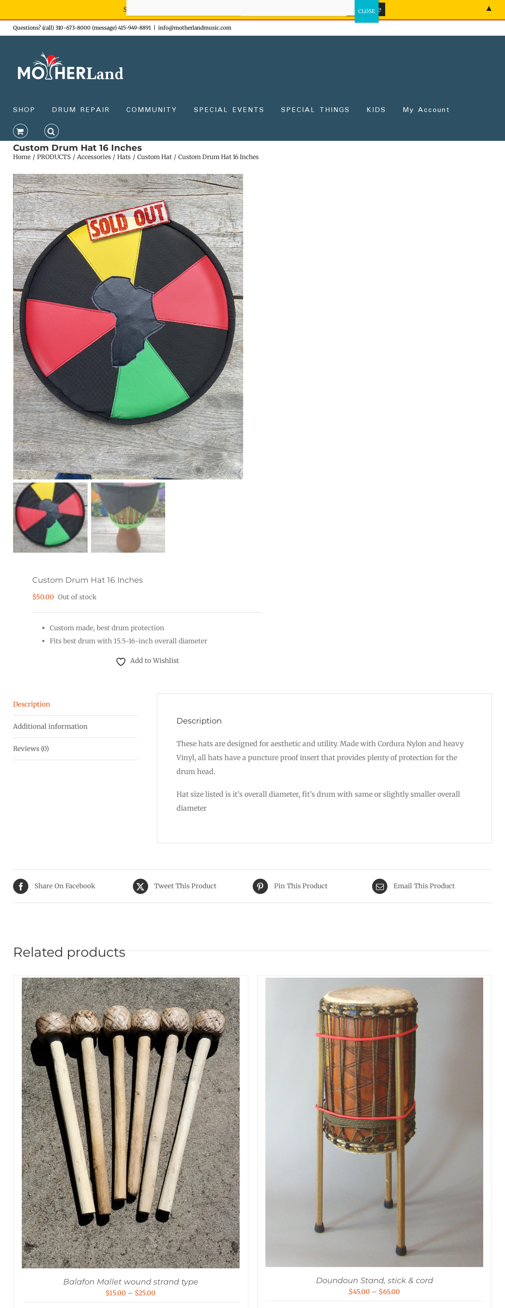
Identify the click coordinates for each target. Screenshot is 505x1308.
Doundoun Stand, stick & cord (374, 1281)
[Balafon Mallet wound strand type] (131, 985)
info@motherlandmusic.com (194, 27)
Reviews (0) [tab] (31, 749)
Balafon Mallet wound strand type (130, 1283)
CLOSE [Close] (366, 11)
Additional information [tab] (50, 727)
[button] (51, 130)
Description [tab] (31, 705)
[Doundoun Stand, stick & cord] (374, 985)
